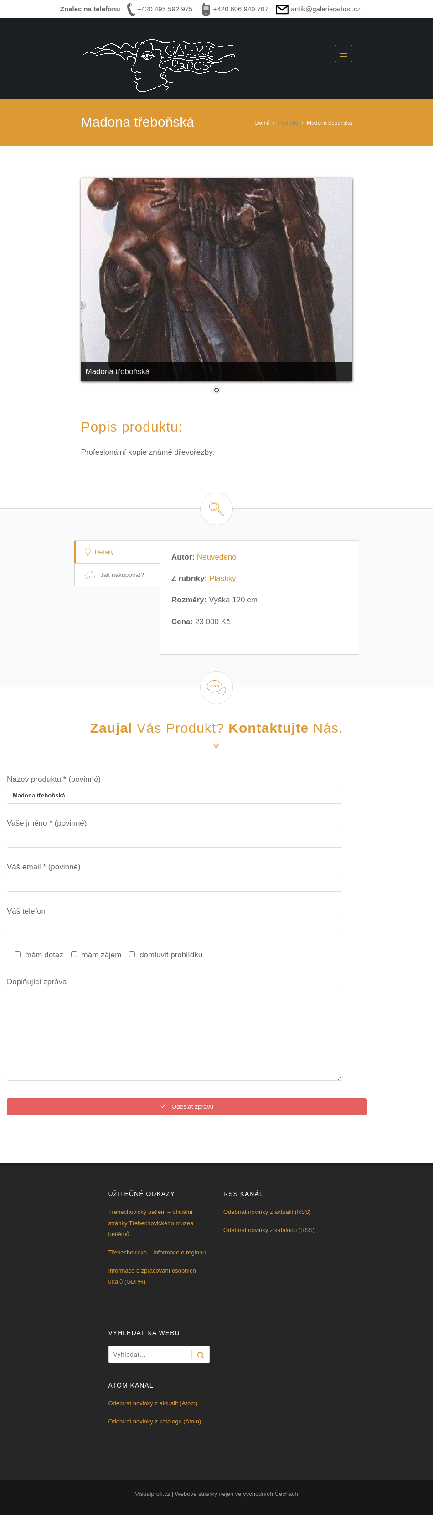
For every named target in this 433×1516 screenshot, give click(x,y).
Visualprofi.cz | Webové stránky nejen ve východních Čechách (216, 1495)
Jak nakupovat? (116, 575)
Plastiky (222, 578)
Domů (262, 123)
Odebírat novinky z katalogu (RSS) (268, 1231)
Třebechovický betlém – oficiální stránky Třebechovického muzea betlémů (151, 1224)
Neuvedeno (217, 557)
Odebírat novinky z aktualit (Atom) (153, 1404)
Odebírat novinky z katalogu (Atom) (154, 1422)
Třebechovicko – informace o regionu (157, 1253)
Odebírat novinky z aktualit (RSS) (267, 1213)
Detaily (101, 552)
